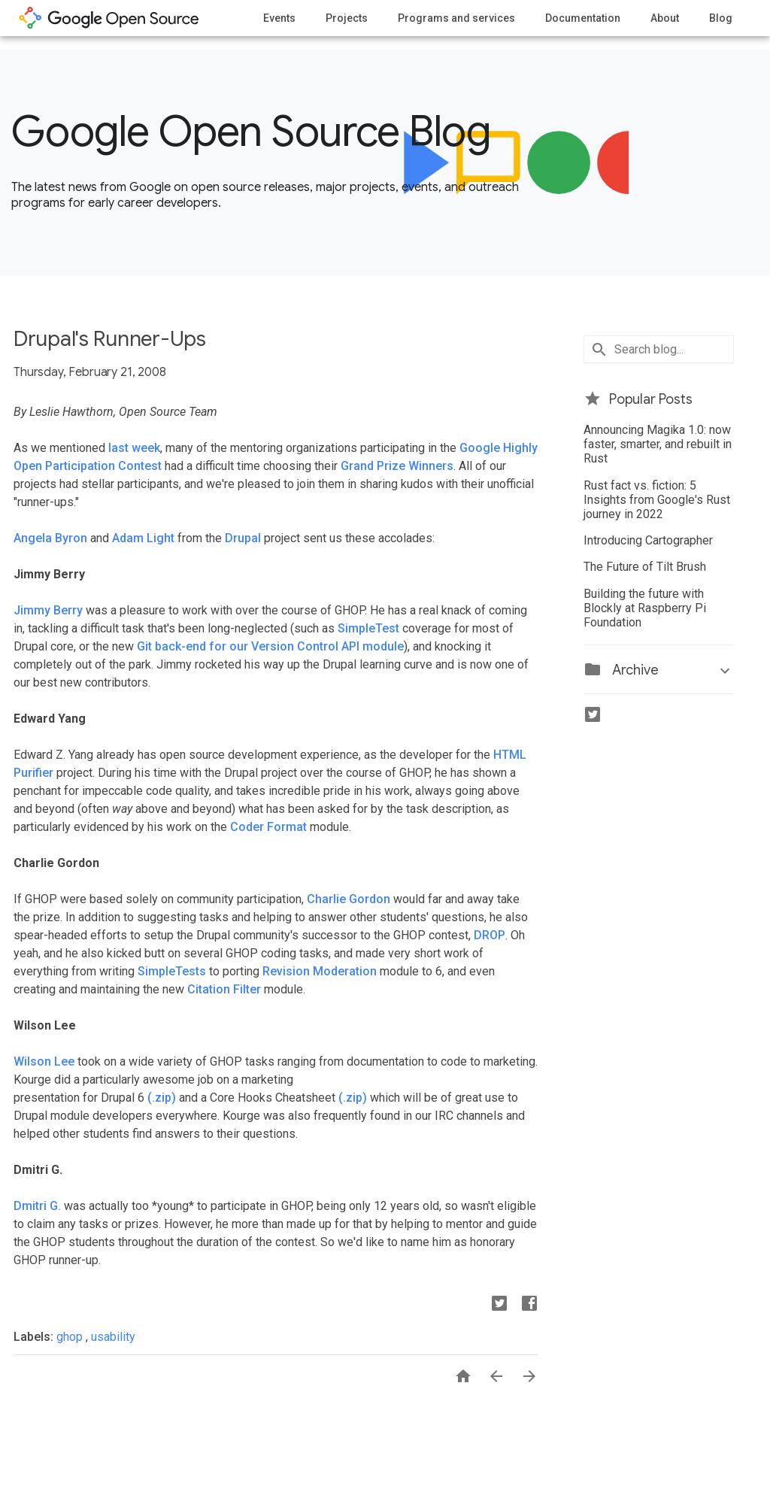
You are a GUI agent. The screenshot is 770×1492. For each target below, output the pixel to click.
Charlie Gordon (348, 899)
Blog (720, 18)
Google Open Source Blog (250, 131)
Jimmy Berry (48, 610)
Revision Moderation (319, 971)
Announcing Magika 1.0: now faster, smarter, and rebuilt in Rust (658, 444)
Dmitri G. (37, 1206)
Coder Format (268, 827)
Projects (347, 18)
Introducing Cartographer (648, 540)
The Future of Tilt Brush (645, 567)
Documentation (582, 18)
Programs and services (456, 18)
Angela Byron (50, 538)
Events (279, 18)
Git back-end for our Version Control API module (270, 646)
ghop (71, 1337)
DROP (489, 935)
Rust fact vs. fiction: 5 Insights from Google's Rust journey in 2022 (657, 499)
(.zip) (161, 1097)
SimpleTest (368, 628)
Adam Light (143, 538)
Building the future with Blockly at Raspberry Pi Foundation (645, 608)
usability (113, 1337)
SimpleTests (172, 971)
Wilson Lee (44, 1061)
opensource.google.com (109, 18)
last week (134, 448)
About (664, 18)
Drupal (243, 538)
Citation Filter (224, 989)
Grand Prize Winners (397, 466)
